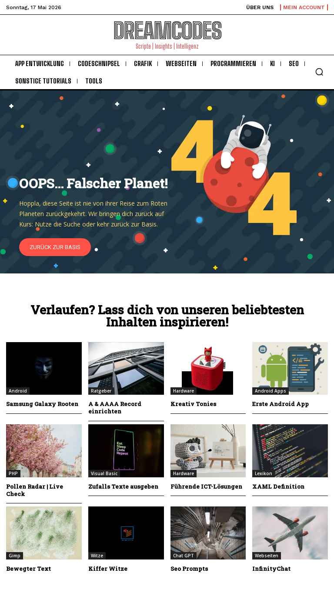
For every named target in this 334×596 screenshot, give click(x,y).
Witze (97, 556)
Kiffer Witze (107, 569)
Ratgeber (101, 391)
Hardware (183, 391)
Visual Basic (104, 473)
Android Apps (270, 391)
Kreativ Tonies (193, 404)
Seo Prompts (189, 569)
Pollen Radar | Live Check (34, 490)
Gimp (14, 556)
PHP (13, 473)
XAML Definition (278, 486)
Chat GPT (183, 556)
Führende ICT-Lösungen (206, 486)
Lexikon (263, 473)
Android (18, 391)
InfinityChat (271, 569)
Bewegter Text (28, 569)
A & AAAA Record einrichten (114, 407)
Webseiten (266, 556)
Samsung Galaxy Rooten (42, 404)
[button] (319, 71)
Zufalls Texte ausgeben (123, 486)
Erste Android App (280, 404)
